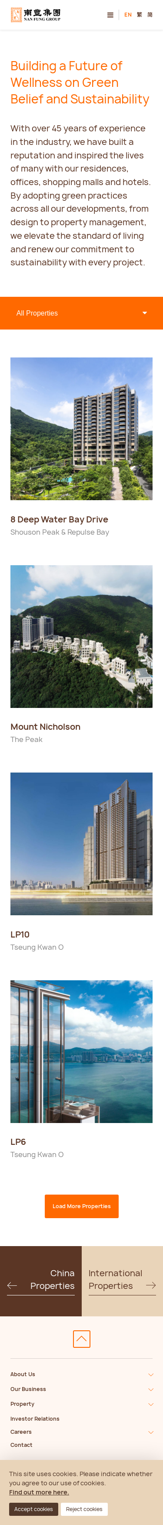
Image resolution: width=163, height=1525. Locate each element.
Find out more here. (39, 1492)
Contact (21, 1445)
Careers (21, 1432)
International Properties (122, 1279)
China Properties (41, 1279)
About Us (22, 1374)
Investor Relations (35, 1418)
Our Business (28, 1389)
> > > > (81, 313)
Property (22, 1404)
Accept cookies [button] (33, 1509)
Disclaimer (37, 505)
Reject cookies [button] (84, 1509)
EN (128, 14)
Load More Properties (82, 1206)
